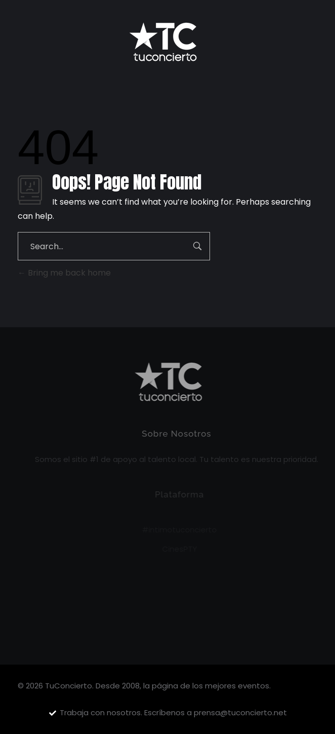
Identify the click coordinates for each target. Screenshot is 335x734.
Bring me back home (64, 273)
